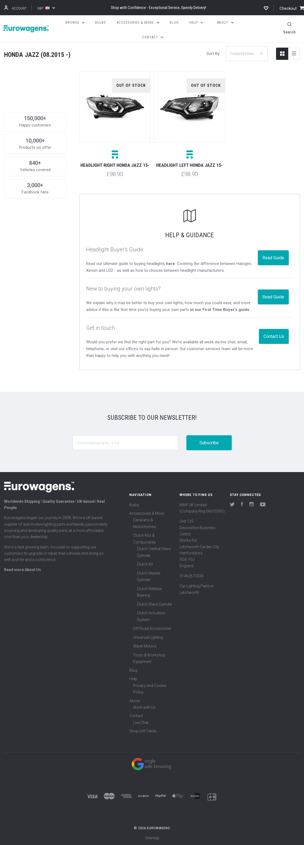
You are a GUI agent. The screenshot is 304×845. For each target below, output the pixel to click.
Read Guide (273, 257)
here (170, 263)
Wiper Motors (144, 646)
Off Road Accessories (152, 628)
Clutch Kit (145, 564)
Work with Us (144, 707)
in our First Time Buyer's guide (219, 309)
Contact (136, 716)
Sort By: (213, 53)
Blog (133, 670)
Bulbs (134, 505)
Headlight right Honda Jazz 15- (114, 165)
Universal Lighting (148, 637)
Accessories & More (146, 513)
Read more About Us (22, 570)
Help (133, 679)
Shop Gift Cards (142, 731)
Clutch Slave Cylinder (154, 604)
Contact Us (274, 336)
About (134, 701)
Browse (75, 22)
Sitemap (152, 838)
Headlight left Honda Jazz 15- (189, 165)
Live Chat (140, 722)
